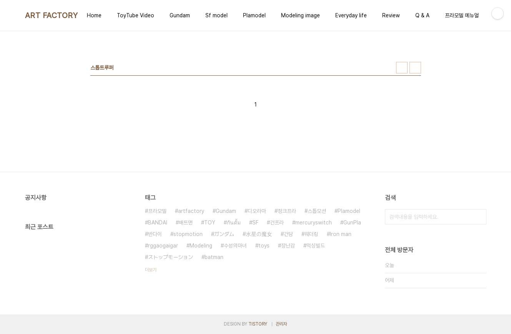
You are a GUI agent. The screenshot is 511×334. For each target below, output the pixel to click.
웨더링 (311, 234)
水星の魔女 (259, 234)
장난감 (288, 246)
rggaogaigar (163, 246)
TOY (209, 222)
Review (391, 15)
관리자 (281, 324)
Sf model (216, 15)
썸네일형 (402, 67)
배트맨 (186, 222)
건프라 (277, 222)
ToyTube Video (135, 15)
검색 (478, 216)
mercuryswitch (313, 222)
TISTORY (257, 324)
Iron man (340, 234)
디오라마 (257, 211)
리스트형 (415, 67)
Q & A (422, 15)
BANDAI (157, 222)
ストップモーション (170, 257)
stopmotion (188, 234)
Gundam (180, 15)
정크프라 (287, 211)
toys (264, 246)
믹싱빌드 (315, 246)
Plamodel (254, 15)
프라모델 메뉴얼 (462, 15)
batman (214, 257)
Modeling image (300, 15)
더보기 (150, 270)
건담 (288, 234)
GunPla (352, 222)
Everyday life (351, 15)
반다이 (155, 234)
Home (94, 15)
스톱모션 (317, 211)
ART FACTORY (51, 15)
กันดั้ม (234, 222)
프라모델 (157, 211)
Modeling (201, 246)
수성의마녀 (235, 246)
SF (255, 222)
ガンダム (224, 234)
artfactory (191, 211)
